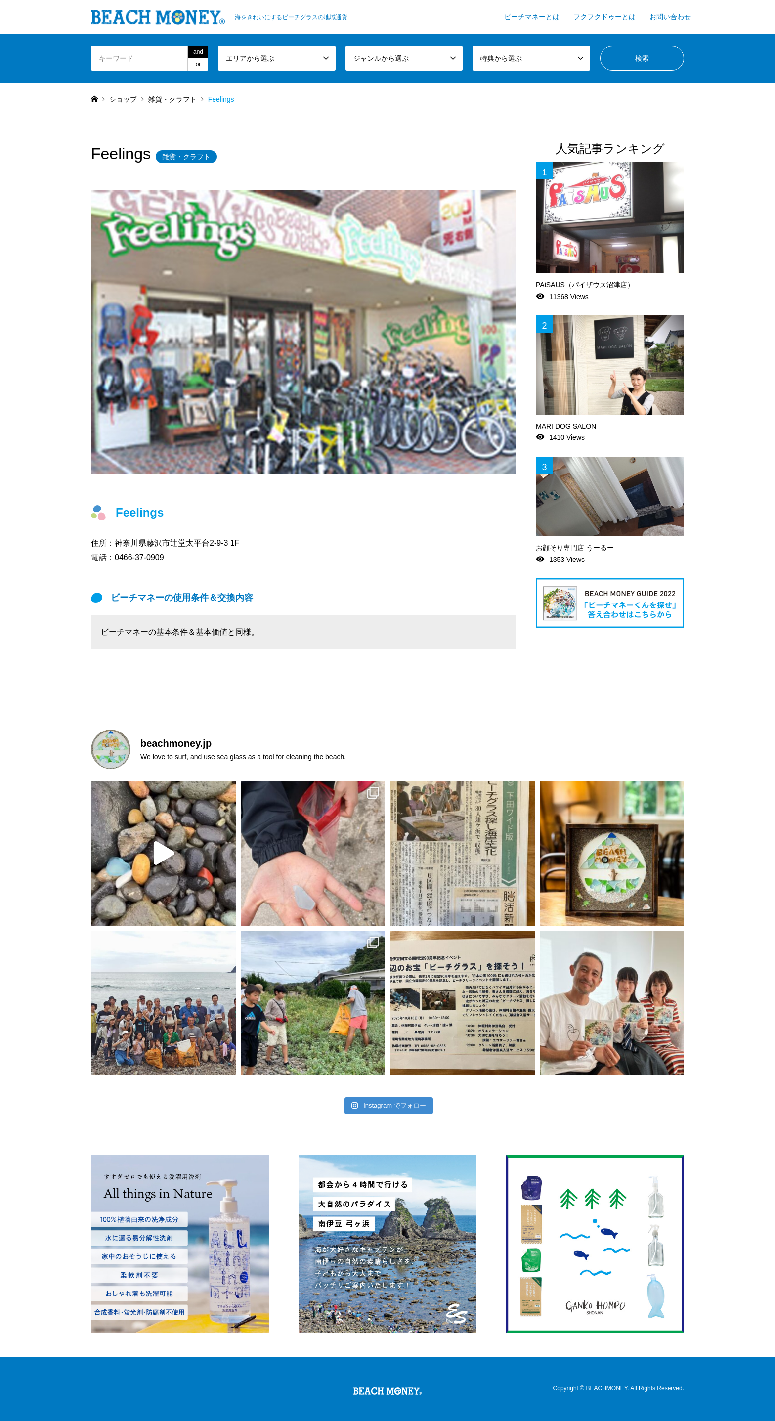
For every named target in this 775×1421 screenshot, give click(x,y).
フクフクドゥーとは (604, 17)
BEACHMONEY (606, 1388)
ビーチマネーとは (532, 17)
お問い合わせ (670, 17)
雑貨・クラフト (186, 157)
